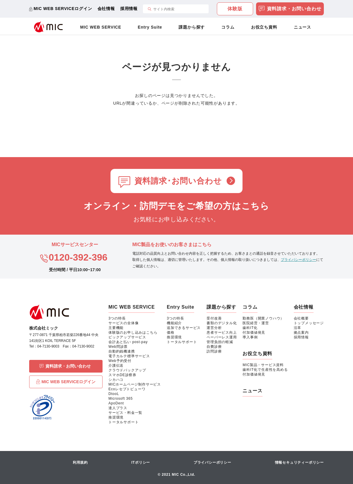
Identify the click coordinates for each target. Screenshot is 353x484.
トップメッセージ (309, 323)
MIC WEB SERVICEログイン (63, 8)
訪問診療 (214, 351)
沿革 (297, 328)
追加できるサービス (184, 328)
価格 (170, 332)
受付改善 (214, 318)
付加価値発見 (254, 332)
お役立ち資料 (264, 27)
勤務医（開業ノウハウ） (263, 318)
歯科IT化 (250, 328)
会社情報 (106, 8)
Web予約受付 (119, 361)
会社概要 (301, 318)
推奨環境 (115, 417)
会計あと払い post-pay (128, 342)
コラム (227, 27)
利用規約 (80, 462)
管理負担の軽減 (220, 342)
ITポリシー (140, 462)
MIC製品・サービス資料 (263, 365)
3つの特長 (117, 318)
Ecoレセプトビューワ (126, 389)
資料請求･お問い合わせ (178, 181)
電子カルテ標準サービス (129, 356)
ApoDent (116, 403)
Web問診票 (118, 347)
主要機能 (115, 328)
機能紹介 (174, 323)
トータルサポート (123, 422)
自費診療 (214, 347)
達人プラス (117, 408)
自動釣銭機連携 (121, 351)
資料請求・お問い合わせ (290, 9)
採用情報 (129, 8)
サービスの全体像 (123, 323)
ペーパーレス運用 (222, 337)
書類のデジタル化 (222, 323)
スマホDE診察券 (122, 375)
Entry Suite (150, 27)
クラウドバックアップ (127, 370)
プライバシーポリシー (298, 260)
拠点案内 (301, 332)
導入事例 (250, 337)
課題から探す (192, 27)
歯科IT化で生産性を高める (265, 370)
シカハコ (115, 380)
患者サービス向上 (222, 332)
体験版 (234, 8)
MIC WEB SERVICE (100, 27)
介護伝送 (115, 365)
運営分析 (214, 328)
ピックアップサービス (127, 337)
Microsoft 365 (120, 398)
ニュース (302, 27)
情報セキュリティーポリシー (299, 462)
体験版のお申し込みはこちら (132, 332)
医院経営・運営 (256, 323)
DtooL (113, 394)
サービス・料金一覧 (125, 413)
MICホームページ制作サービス (134, 384)
